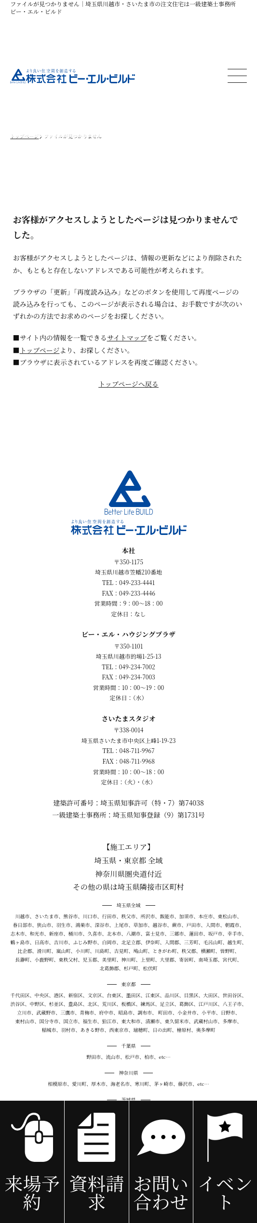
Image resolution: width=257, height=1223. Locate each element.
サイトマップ (127, 337)
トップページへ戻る (128, 384)
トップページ (40, 350)
